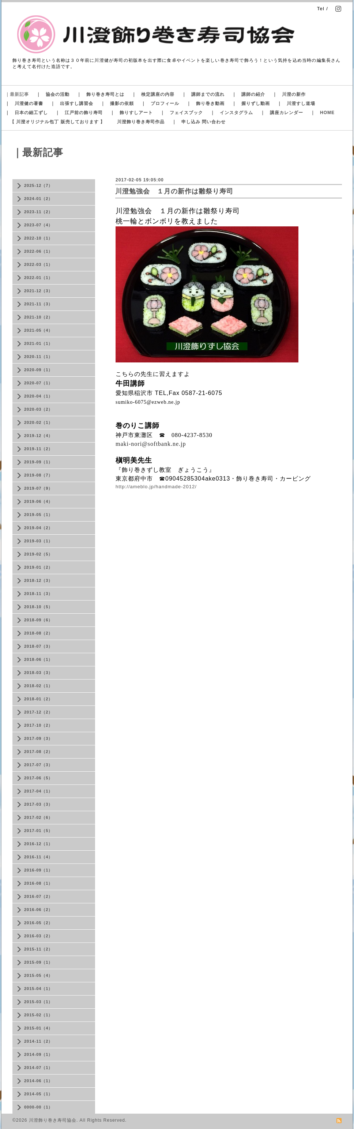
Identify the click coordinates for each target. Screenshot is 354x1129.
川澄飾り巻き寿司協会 (52, 1120)
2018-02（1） (38, 686)
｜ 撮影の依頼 (117, 103)
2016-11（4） (38, 857)
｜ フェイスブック (181, 112)
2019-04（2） (38, 528)
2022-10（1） (38, 238)
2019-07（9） (38, 488)
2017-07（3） (38, 765)
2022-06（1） (38, 251)
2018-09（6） (38, 620)
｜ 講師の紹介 (248, 94)
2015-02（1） (38, 1015)
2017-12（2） (38, 712)
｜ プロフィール (160, 103)
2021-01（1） (38, 343)
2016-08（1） (38, 883)
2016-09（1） (38, 870)
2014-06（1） (38, 1081)
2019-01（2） (38, 567)
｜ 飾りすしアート (131, 112)
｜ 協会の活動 (52, 94)
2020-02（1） (38, 422)
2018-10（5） (38, 607)
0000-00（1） (38, 1107)
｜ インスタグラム (231, 112)
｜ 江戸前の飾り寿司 (79, 112)
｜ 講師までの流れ (203, 94)
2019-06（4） (38, 501)
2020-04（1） (38, 396)
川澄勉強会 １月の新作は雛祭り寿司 (174, 191)
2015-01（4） (38, 1028)
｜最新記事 (17, 94)
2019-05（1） (38, 514)
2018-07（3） (38, 646)
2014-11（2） (38, 1041)
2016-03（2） (38, 936)
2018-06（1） (38, 659)
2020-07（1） (38, 383)
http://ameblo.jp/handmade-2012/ (156, 486)
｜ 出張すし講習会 (71, 103)
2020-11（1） (38, 356)
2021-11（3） (38, 304)
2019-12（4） (38, 435)
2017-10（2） (38, 725)
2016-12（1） (38, 844)
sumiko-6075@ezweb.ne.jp (148, 402)
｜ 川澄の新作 (289, 94)
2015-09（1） (38, 962)
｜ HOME (322, 112)
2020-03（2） (38, 409)
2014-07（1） (38, 1067)
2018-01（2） (38, 699)
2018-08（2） (38, 633)
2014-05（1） (38, 1094)
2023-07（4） (38, 225)
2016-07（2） (38, 896)
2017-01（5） (38, 830)
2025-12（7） (38, 185)
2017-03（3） (38, 804)
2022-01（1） (38, 277)
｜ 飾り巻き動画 (206, 103)
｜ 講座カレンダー (281, 112)
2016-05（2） (38, 923)
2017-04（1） (38, 791)
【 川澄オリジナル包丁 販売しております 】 (57, 121)
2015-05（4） (38, 975)
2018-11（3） (38, 593)
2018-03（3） (38, 672)
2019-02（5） (38, 554)
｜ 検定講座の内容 (153, 94)
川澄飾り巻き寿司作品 (141, 121)
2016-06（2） (38, 909)
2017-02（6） (38, 817)
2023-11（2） (38, 212)
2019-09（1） (38, 462)
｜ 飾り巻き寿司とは (100, 94)
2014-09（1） (38, 1054)
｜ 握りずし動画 (251, 103)
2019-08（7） (38, 475)
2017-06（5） (38, 778)
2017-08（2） (38, 751)
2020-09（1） (38, 370)
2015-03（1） (38, 1002)
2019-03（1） (38, 541)
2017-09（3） (38, 738)
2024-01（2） (38, 198)
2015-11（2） (38, 949)
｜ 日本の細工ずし (26, 112)
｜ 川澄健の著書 (24, 103)
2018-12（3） (38, 580)
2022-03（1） (38, 264)
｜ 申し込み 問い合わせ (199, 121)
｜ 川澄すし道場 (296, 103)
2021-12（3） (38, 291)
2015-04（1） (38, 988)
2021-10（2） (38, 317)
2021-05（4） (38, 330)
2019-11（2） (38, 449)
